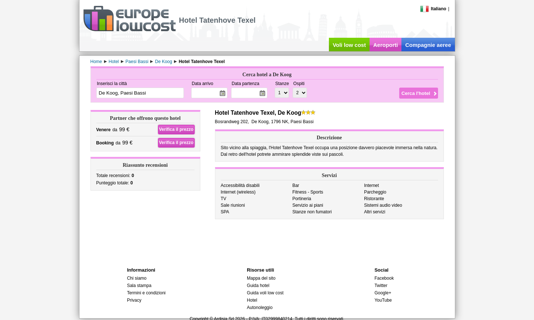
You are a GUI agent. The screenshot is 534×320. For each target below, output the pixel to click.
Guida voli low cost (265, 292)
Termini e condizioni (146, 292)
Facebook (384, 278)
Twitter (380, 285)
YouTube (383, 300)
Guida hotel (258, 285)
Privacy (134, 300)
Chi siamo (137, 278)
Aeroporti (385, 45)
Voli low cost (349, 45)
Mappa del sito (261, 278)
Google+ (382, 292)
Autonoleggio (259, 307)
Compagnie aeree (428, 45)
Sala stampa (139, 285)
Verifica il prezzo (176, 129)
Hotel (252, 300)
